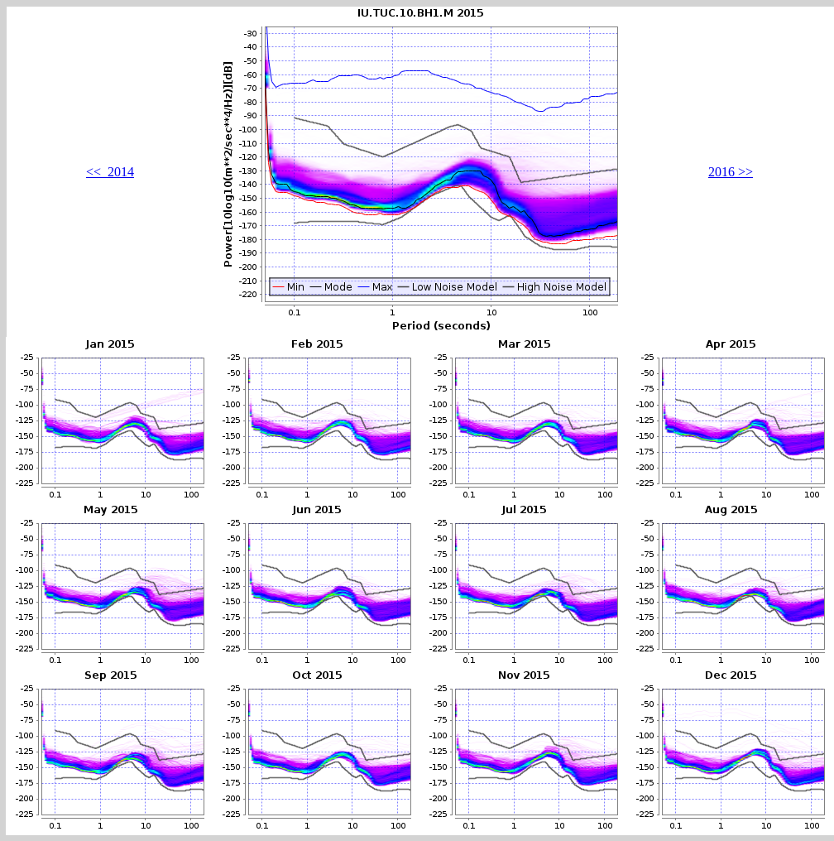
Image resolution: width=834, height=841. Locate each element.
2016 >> (730, 172)
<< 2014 (110, 172)
